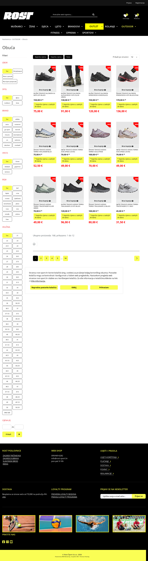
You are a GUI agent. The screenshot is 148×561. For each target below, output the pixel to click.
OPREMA (72, 32)
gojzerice (17, 167)
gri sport (7, 130)
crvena (7, 198)
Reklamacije (106, 473)
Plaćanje (104, 461)
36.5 (7, 308)
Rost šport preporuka (10, 82)
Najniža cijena (40, 57)
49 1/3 (17, 402)
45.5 (17, 376)
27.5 (17, 262)
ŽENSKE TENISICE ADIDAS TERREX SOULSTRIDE (97, 151)
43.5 (17, 361)
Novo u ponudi (7, 76)
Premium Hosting (84, 556)
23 (17, 241)
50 (7, 407)
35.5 (17, 298)
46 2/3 (17, 381)
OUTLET (96, 26)
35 (7, 298)
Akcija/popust (17, 71)
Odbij (74, 287)
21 (17, 236)
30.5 (17, 277)
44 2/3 (17, 366)
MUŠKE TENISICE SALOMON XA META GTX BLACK (44, 94)
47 (17, 387)
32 (7, 288)
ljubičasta (17, 198)
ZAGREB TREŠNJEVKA (12, 455)
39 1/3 (7, 329)
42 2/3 (17, 350)
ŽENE (33, 26)
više (4, 497)
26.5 (17, 256)
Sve (7, 71)
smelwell (17, 145)
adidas (17, 119)
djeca (17, 98)
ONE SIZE (7, 413)
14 (65, 258)
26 (7, 256)
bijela (7, 193)
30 (7, 277)
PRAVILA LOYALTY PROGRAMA (64, 497)
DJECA (46, 26)
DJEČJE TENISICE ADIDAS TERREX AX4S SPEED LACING (72, 151)
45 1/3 (7, 376)
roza (7, 209)
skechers (7, 145)
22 (7, 241)
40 (7, 334)
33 (17, 288)
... (61, 258)
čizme (17, 161)
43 (17, 355)
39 (17, 324)
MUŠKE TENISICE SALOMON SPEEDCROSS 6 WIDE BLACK (98, 94)
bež (17, 188)
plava (17, 204)
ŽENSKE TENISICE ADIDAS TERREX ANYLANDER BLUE (43, 151)
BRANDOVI (75, 26)
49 (7, 402)
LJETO (59, 26)
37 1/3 (7, 314)
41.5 (17, 345)
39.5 (17, 329)
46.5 (7, 387)
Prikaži (8, 434)
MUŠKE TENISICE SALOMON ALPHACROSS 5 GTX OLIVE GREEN (70, 95)
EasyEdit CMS (75, 556)
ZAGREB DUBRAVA (11, 458)
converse (17, 124)
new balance (17, 135)
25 (7, 251)
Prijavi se (139, 496)
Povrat (103, 469)
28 (7, 267)
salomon (17, 140)
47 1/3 (7, 392)
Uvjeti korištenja (108, 457)
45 (17, 371)
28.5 (17, 267)
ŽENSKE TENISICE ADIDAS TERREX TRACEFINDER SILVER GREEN (44, 206)
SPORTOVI (89, 32)
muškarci (7, 103)
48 (7, 397)
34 (17, 293)
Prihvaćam (104, 287)
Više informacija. (38, 281)
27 (7, 262)
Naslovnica (6, 39)
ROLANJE (111, 26)
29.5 (17, 272)
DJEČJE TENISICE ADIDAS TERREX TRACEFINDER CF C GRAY (127, 205)
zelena (17, 214)
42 (7, 350)
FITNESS (56, 32)
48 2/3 (17, 397)
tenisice (7, 172)
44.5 (7, 371)
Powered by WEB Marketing (62, 556)
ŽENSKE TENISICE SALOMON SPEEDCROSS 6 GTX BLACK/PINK (127, 94)
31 (7, 282)
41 (17, 340)
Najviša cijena (56, 57)
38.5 (7, 324)
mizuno (7, 135)
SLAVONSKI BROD (10, 461)
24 (17, 246)
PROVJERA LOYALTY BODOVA (63, 494)
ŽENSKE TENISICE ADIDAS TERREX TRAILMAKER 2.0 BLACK (99, 205)
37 (17, 308)
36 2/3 (17, 303)
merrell (17, 130)
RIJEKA (5, 464)
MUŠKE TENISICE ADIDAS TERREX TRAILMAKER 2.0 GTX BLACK (72, 205)
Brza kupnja (45, 90)
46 (7, 381)
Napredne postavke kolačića (44, 287)
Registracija (140, 3)
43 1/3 (7, 361)
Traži (93, 14)
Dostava (104, 465)
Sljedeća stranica (137, 258)
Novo (68, 57)
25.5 (17, 251)
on (7, 140)
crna (17, 193)
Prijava (129, 3)
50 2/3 (17, 407)
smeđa (7, 214)
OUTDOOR (129, 26)
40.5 (7, 340)
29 (7, 272)
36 (7, 303)
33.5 (7, 293)
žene (17, 103)
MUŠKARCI (18, 26)
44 (7, 366)
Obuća (24, 39)
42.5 (7, 355)
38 (7, 319)
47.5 (17, 392)
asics (7, 124)
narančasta (7, 204)
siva (17, 209)
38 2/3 (17, 319)
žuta (7, 219)
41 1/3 (7, 345)
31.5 (17, 282)
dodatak (7, 167)
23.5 (7, 246)
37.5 (17, 314)
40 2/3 (17, 334)
